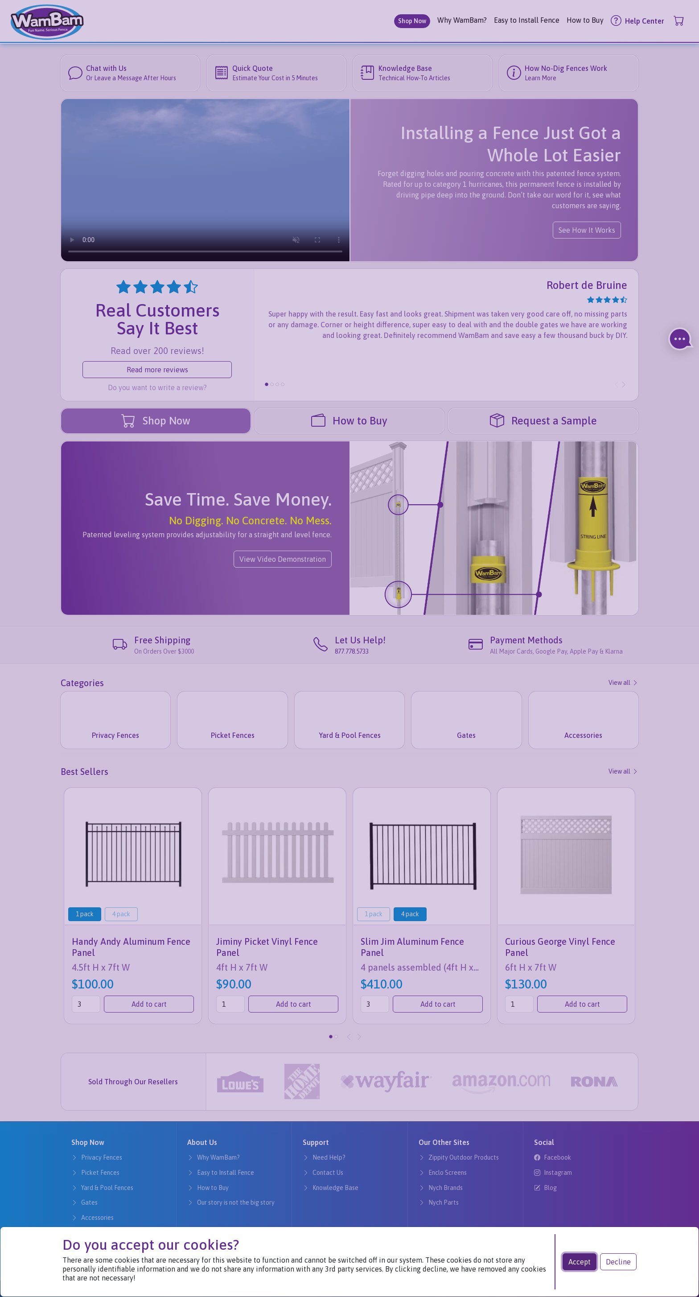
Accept (579, 1262)
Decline (618, 1262)
